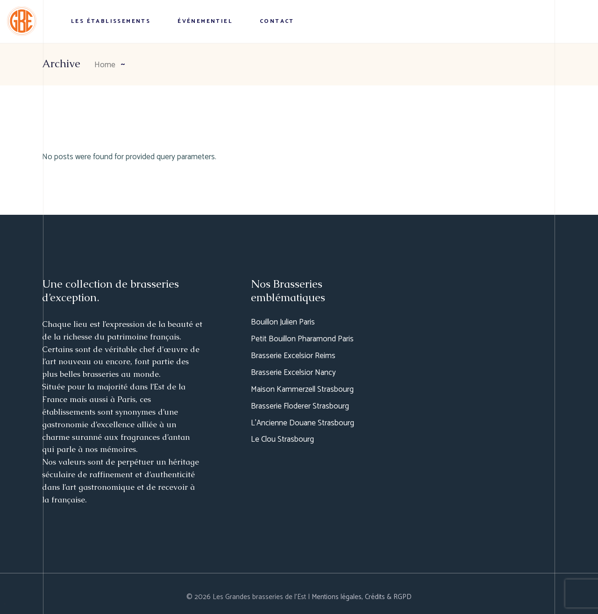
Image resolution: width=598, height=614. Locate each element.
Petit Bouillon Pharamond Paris (302, 339)
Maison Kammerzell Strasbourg (302, 389)
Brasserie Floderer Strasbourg (300, 406)
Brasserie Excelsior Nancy (293, 372)
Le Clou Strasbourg (282, 439)
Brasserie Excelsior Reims (293, 355)
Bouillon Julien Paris (283, 322)
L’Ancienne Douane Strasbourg (302, 423)
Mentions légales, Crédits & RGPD (362, 597)
